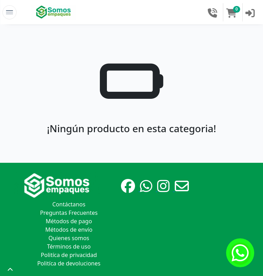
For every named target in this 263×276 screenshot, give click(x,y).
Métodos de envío (68, 229)
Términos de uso (69, 246)
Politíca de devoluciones (69, 263)
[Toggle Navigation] (9, 12)
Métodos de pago (69, 221)
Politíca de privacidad (69, 255)
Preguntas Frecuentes (69, 213)
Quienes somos (69, 238)
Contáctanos (68, 204)
